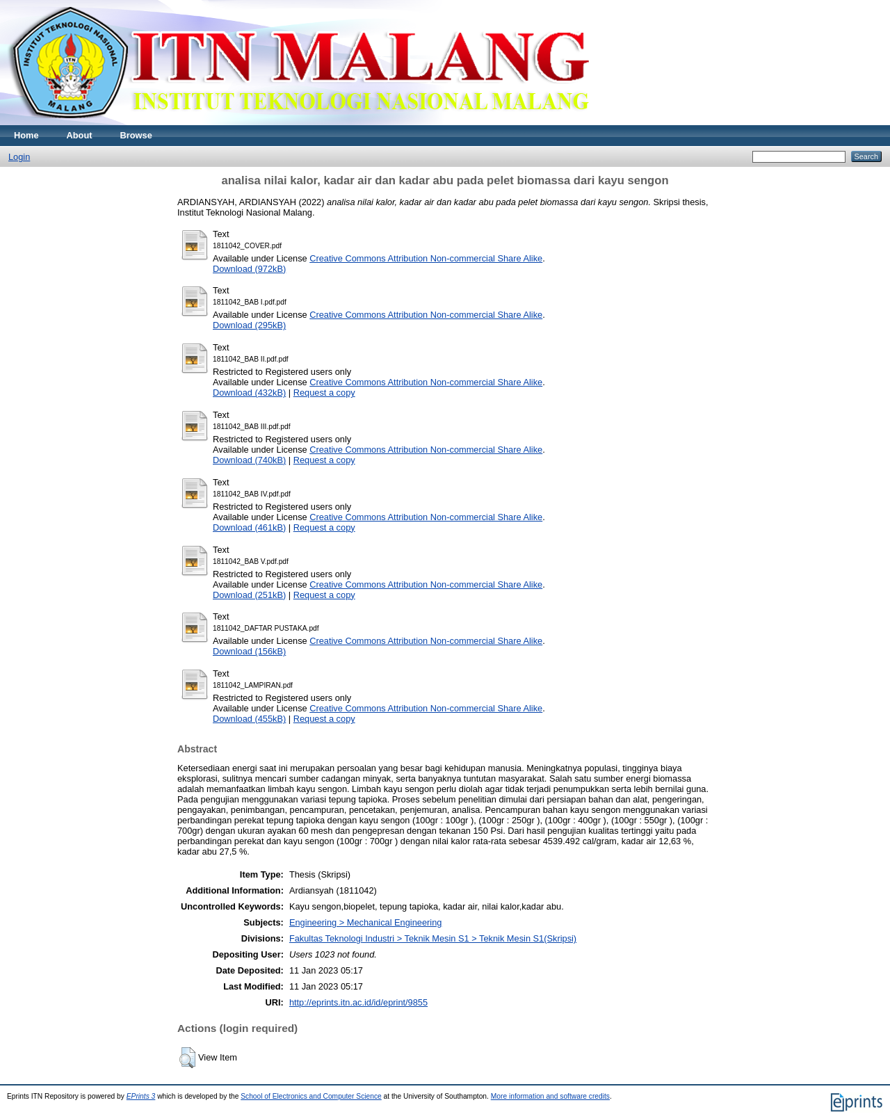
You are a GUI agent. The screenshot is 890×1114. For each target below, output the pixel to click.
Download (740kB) (249, 460)
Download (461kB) (249, 527)
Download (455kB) (249, 718)
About (79, 135)
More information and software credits (550, 1096)
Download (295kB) (249, 325)
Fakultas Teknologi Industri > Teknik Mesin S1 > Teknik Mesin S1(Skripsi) (432, 938)
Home (26, 135)
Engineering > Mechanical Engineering (365, 922)
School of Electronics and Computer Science (311, 1096)
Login (19, 157)
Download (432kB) (249, 392)
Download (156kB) (249, 651)
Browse (136, 135)
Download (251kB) (249, 595)
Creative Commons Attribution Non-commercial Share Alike (425, 258)
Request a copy (324, 392)
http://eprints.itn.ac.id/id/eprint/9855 (358, 1002)
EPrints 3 (141, 1096)
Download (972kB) (249, 269)
